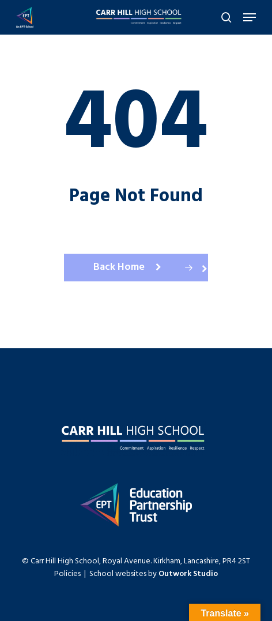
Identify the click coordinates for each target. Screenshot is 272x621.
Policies (67, 574)
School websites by (153, 574)
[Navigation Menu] (249, 17)
